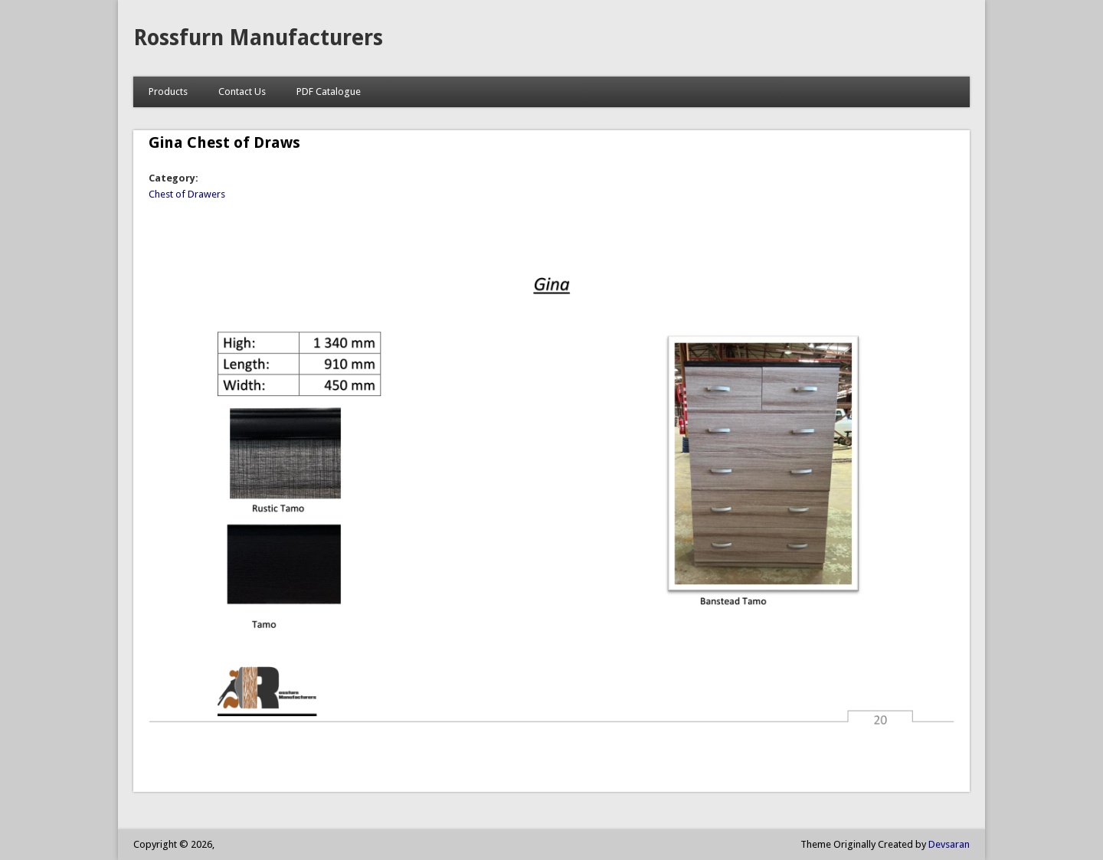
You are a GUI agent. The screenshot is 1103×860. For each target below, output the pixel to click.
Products (168, 91)
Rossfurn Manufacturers (258, 38)
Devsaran (949, 844)
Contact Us (242, 91)
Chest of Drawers (187, 194)
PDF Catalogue (328, 91)
